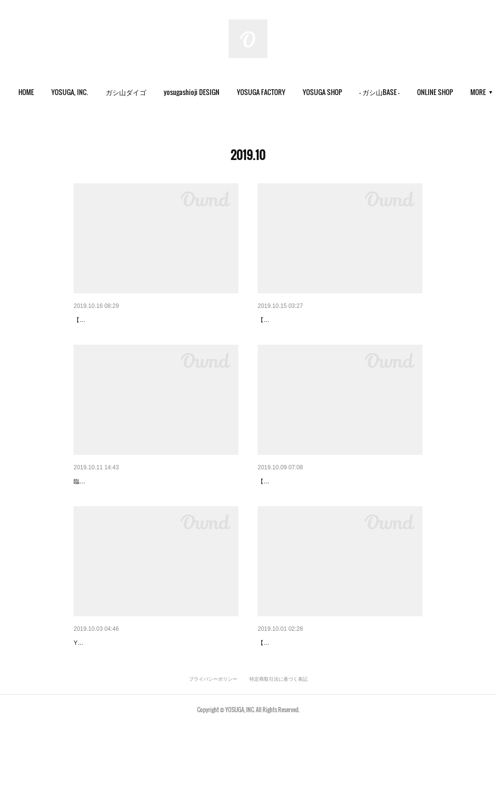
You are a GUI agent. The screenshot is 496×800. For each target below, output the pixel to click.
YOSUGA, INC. (92, 92)
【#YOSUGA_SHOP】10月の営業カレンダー (143, 693)
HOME (49, 92)
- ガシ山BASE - (402, 92)
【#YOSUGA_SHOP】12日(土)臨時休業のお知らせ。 (155, 506)
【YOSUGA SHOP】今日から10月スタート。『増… (337, 693)
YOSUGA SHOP (345, 92)
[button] (49, 92)
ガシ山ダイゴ (148, 92)
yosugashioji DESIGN (214, 92)
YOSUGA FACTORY (284, 92)
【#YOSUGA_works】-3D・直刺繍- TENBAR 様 (147, 320)
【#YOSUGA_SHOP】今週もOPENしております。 (336, 320)
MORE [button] (447, 92)
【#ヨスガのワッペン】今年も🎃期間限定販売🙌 (332, 506)
